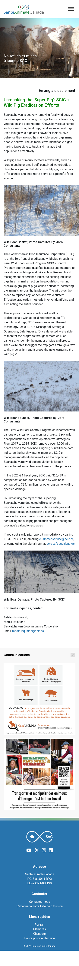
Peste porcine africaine (39, 938)
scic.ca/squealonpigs (60, 543)
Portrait (39, 924)
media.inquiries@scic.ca (28, 631)
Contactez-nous (39, 901)
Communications (39, 655)
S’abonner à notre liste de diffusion (40, 906)
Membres (39, 929)
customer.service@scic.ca (56, 539)
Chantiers (39, 933)
